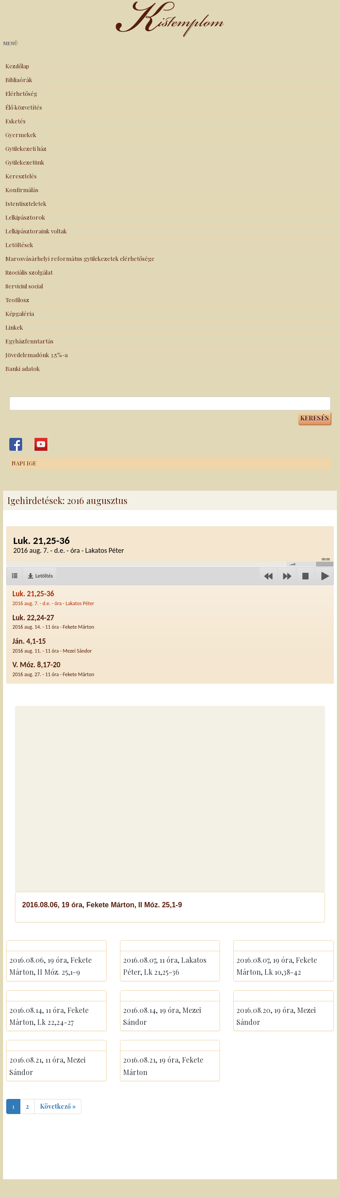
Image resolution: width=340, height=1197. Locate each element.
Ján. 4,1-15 (52, 645)
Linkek (14, 327)
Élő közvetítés (23, 107)
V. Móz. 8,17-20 (53, 668)
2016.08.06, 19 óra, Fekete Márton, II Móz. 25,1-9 (102, 905)
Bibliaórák (18, 79)
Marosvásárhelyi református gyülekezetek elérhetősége (80, 258)
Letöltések (19, 244)
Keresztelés (21, 176)
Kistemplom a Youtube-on (41, 444)
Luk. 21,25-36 (53, 597)
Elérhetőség (21, 93)
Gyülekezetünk (24, 162)
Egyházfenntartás (29, 341)
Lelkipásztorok (25, 217)
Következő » (58, 1106)
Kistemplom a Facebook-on (15, 444)
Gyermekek (20, 134)
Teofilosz (17, 299)
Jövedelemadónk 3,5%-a (36, 354)
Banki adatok (22, 368)
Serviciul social (24, 286)
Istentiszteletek (25, 203)
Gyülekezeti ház (25, 148)
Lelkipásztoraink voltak (36, 231)
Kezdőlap (17, 66)
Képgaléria (19, 313)
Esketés (15, 121)
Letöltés (44, 576)
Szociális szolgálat (29, 272)
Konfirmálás (22, 189)
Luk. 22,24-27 (53, 621)
